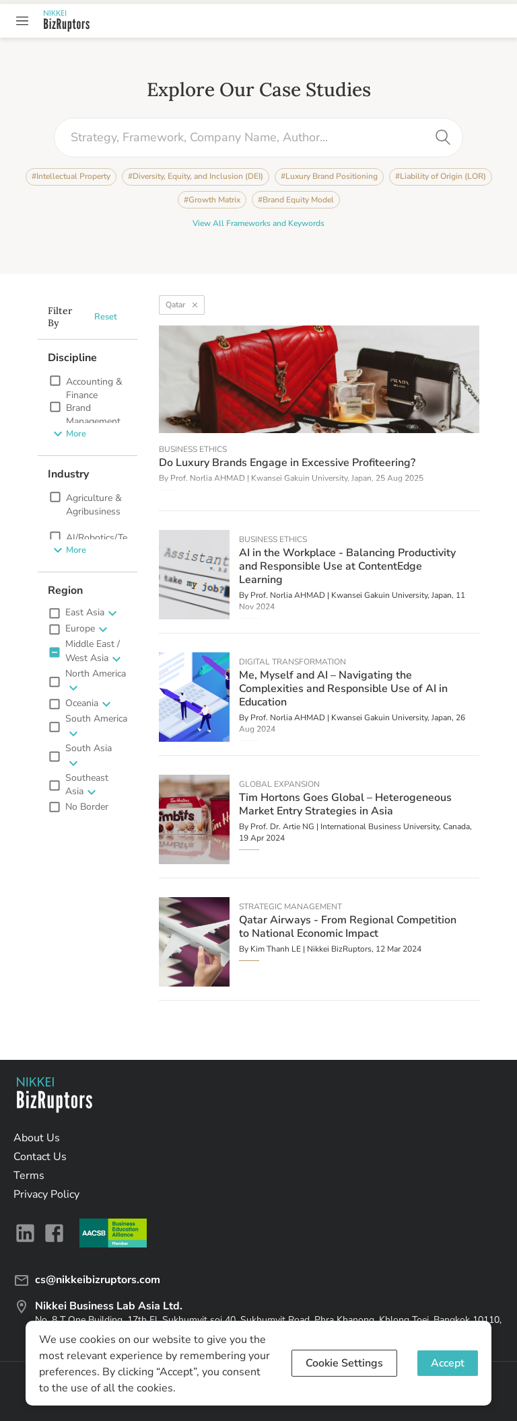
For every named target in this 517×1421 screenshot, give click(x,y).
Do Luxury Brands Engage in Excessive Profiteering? (287, 462)
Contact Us (40, 1156)
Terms (28, 1175)
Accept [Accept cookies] (447, 1363)
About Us (36, 1137)
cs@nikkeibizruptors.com (86, 1280)
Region (65, 590)
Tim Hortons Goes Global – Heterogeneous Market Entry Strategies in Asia (345, 804)
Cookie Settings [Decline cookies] (344, 1363)
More (69, 434)
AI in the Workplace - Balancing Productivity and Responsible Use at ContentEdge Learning (347, 566)
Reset (105, 317)
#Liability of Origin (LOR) (440, 177)
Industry (68, 474)
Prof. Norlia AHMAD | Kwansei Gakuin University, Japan (271, 478)
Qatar (182, 305)
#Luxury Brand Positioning (329, 177)
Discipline (72, 357)
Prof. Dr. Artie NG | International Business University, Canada (360, 826)
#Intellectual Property (71, 177)
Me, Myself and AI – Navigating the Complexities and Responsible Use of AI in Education (343, 688)
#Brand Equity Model (295, 200)
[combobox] (248, 137)
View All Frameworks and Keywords (258, 223)
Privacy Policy (46, 1194)
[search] (442, 137)
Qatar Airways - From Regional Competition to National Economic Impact (347, 926)
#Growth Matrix (212, 200)
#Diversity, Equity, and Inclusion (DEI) (196, 177)
